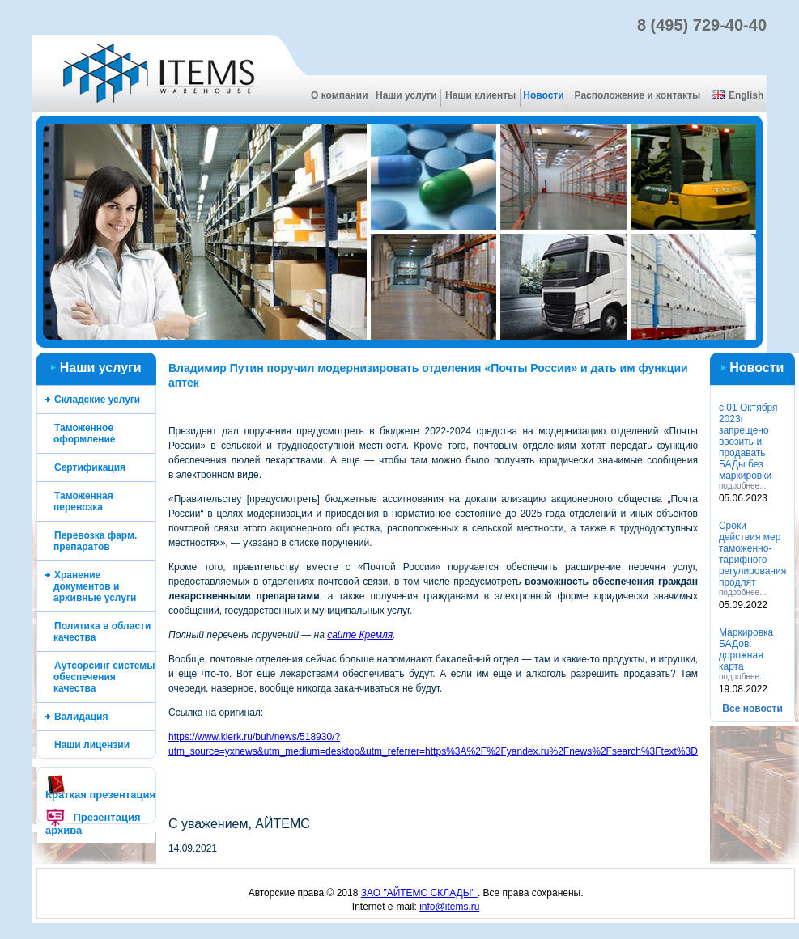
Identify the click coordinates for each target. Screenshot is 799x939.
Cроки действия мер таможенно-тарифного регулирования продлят (752, 554)
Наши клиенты (480, 95)
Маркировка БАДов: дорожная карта (746, 649)
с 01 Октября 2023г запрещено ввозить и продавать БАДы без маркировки (748, 441)
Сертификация (89, 467)
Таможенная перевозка (83, 501)
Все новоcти (752, 708)
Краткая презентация (100, 795)
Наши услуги (406, 95)
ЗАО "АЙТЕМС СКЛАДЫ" (419, 893)
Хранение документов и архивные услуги (94, 586)
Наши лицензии (92, 745)
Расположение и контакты (638, 95)
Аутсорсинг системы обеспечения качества (104, 677)
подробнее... (742, 485)
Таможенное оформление (84, 433)
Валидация (81, 716)
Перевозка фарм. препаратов (95, 541)
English (737, 95)
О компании (339, 95)
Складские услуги (97, 399)
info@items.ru (449, 906)
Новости (543, 95)
